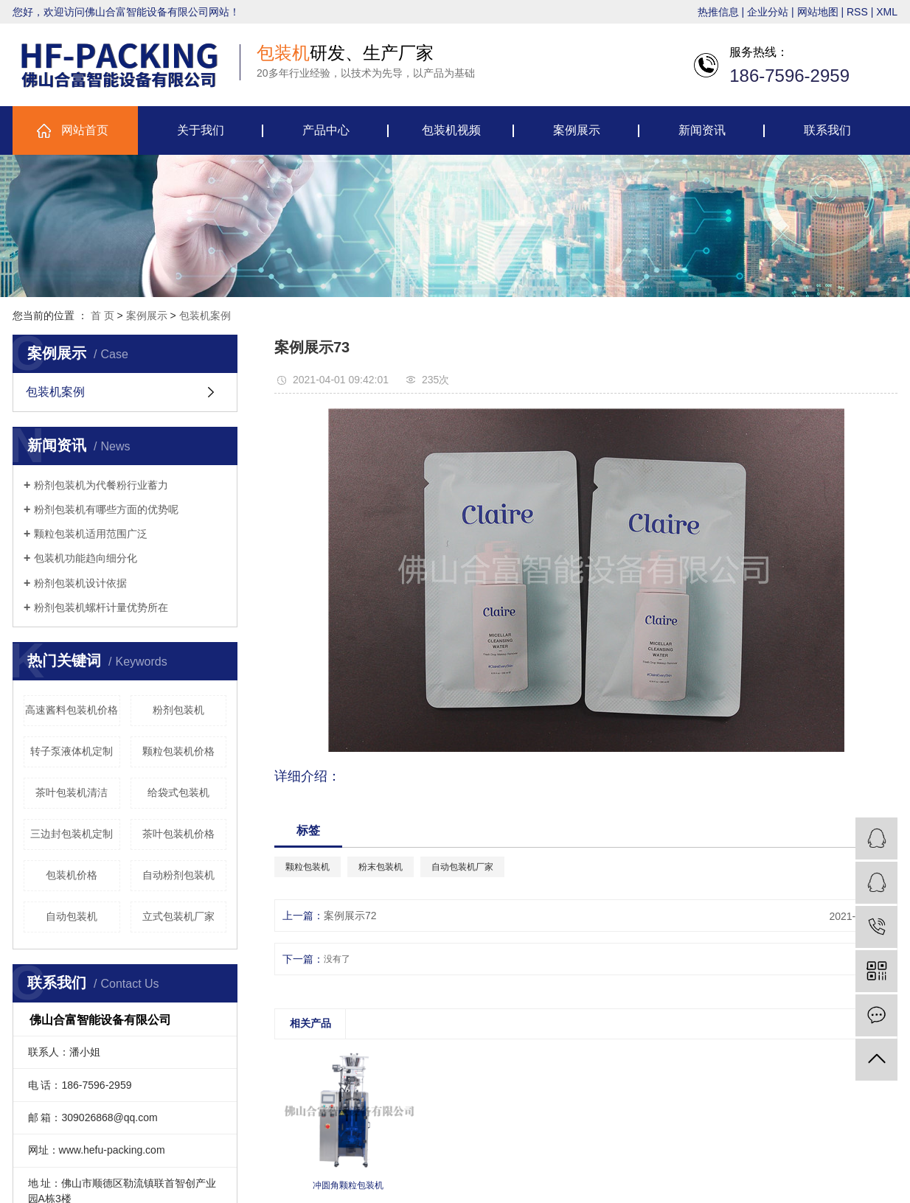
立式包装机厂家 (178, 916)
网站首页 (84, 130)
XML (886, 12)
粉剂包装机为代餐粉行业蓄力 (101, 485)
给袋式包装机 (178, 792)
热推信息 (718, 12)
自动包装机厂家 (462, 867)
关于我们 (200, 130)
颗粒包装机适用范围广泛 (90, 534)
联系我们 (827, 130)
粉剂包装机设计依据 (80, 583)
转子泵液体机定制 (71, 751)
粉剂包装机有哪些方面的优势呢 (106, 509)
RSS (857, 12)
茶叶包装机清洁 (71, 792)
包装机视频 (451, 130)
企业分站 (767, 12)
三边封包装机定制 (71, 834)
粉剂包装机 (178, 710)
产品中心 (326, 130)
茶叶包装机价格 (178, 834)
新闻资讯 (702, 130)
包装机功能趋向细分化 (85, 558)
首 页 (102, 315)
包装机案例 (205, 315)
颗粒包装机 (307, 867)
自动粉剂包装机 (178, 875)
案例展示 (576, 130)
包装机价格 (71, 875)
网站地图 (817, 12)
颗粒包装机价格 (178, 751)
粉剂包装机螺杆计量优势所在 (101, 607)
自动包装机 (71, 916)
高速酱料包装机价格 (71, 710)
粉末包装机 (380, 867)
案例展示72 (350, 915)
